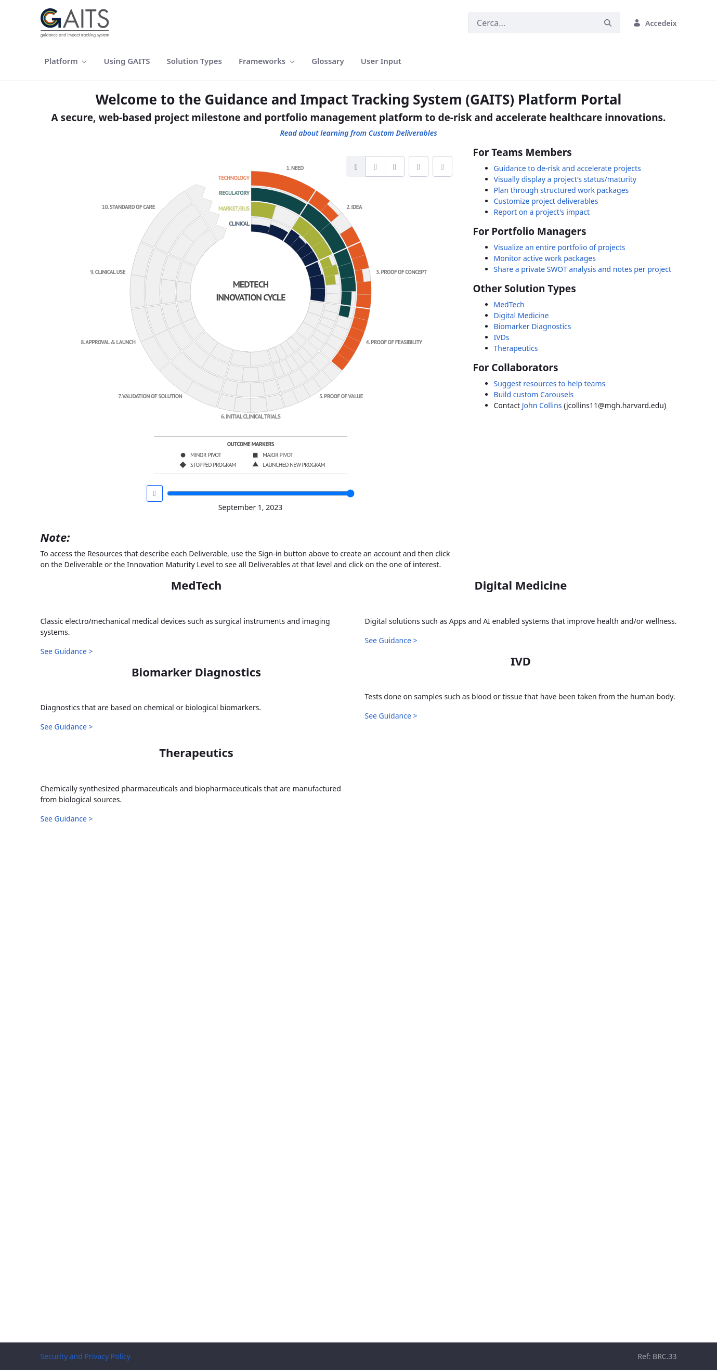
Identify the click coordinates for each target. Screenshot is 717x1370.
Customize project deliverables (546, 201)
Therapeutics (516, 348)
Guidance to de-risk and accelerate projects (567, 168)
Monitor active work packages (545, 258)
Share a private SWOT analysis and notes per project (583, 269)
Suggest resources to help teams (550, 383)
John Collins (542, 405)
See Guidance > (67, 815)
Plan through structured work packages (561, 190)
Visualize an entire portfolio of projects (559, 247)
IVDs (502, 337)
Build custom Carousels (534, 394)
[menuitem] (66, 61)
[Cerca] (532, 22)
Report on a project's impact (542, 212)
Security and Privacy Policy (86, 1356)
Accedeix (654, 23)
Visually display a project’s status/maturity (565, 179)
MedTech (509, 304)
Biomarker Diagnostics (532, 326)
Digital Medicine (521, 315)
